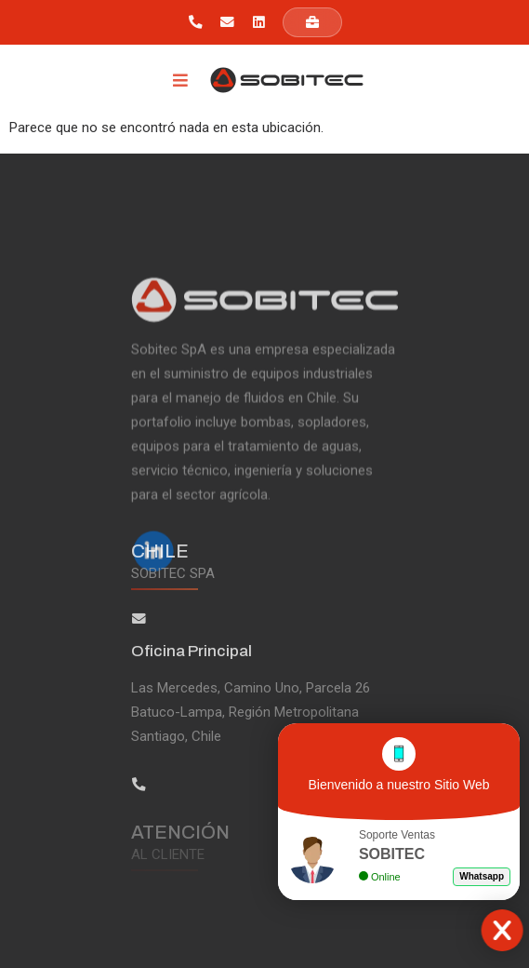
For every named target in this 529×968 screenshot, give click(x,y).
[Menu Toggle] (180, 80)
